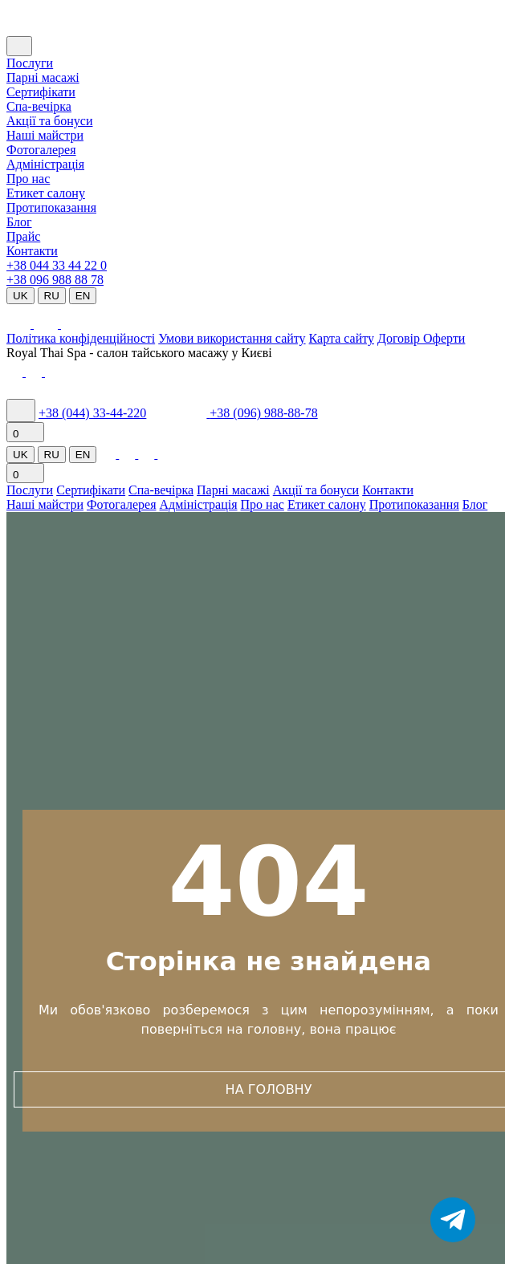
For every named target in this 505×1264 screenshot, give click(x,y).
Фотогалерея (41, 149)
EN (83, 296)
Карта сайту (341, 338)
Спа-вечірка (160, 490)
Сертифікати (40, 92)
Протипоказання (51, 207)
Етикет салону (45, 193)
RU (51, 296)
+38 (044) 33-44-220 (92, 413)
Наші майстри (44, 135)
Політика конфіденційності (80, 338)
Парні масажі (42, 77)
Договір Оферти (421, 338)
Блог (19, 222)
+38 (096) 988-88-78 (263, 413)
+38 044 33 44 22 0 (56, 265)
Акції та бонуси (49, 121)
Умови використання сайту (231, 338)
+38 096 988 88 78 (55, 280)
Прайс (23, 236)
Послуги (29, 63)
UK (20, 296)
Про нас (28, 178)
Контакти (32, 251)
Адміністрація (45, 164)
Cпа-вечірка (38, 106)
